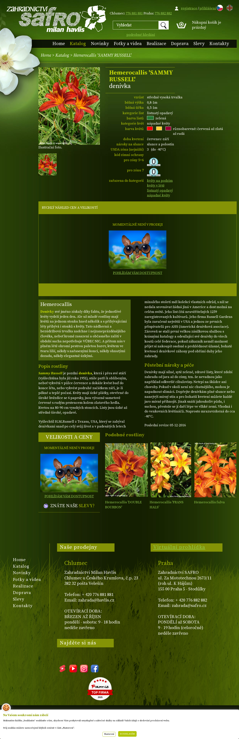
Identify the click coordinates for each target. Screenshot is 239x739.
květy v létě (155, 185)
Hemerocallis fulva (209, 502)
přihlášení (207, 8)
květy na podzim (160, 180)
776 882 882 (163, 13)
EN (229, 7)
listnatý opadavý (160, 190)
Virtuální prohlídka (179, 547)
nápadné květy (158, 195)
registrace (189, 8)
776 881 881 (134, 13)
